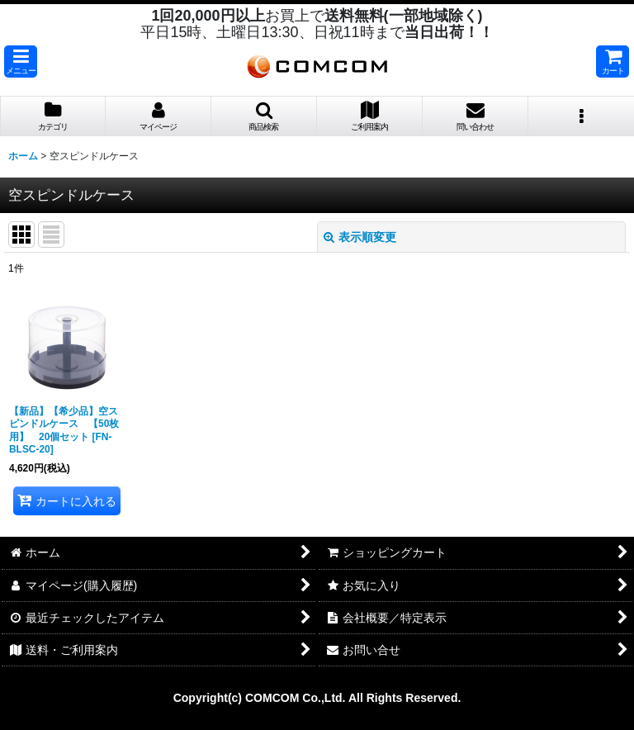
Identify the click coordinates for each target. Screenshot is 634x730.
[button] (20, 61)
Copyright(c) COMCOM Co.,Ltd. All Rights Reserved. (317, 697)
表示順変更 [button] (360, 237)
